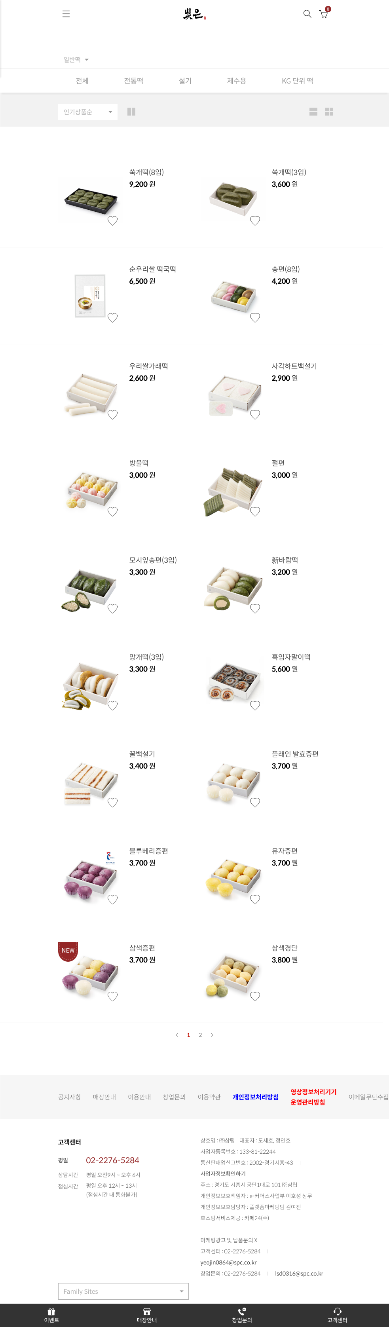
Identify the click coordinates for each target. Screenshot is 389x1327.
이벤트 (51, 1315)
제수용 (236, 80)
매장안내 (104, 1097)
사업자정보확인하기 (223, 1174)
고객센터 (337, 1315)
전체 (82, 80)
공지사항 (69, 1097)
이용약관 (209, 1097)
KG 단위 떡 (297, 80)
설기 (185, 80)
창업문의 (174, 1097)
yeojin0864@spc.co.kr (229, 1263)
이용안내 (139, 1097)
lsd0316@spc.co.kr (299, 1274)
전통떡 (133, 80)
